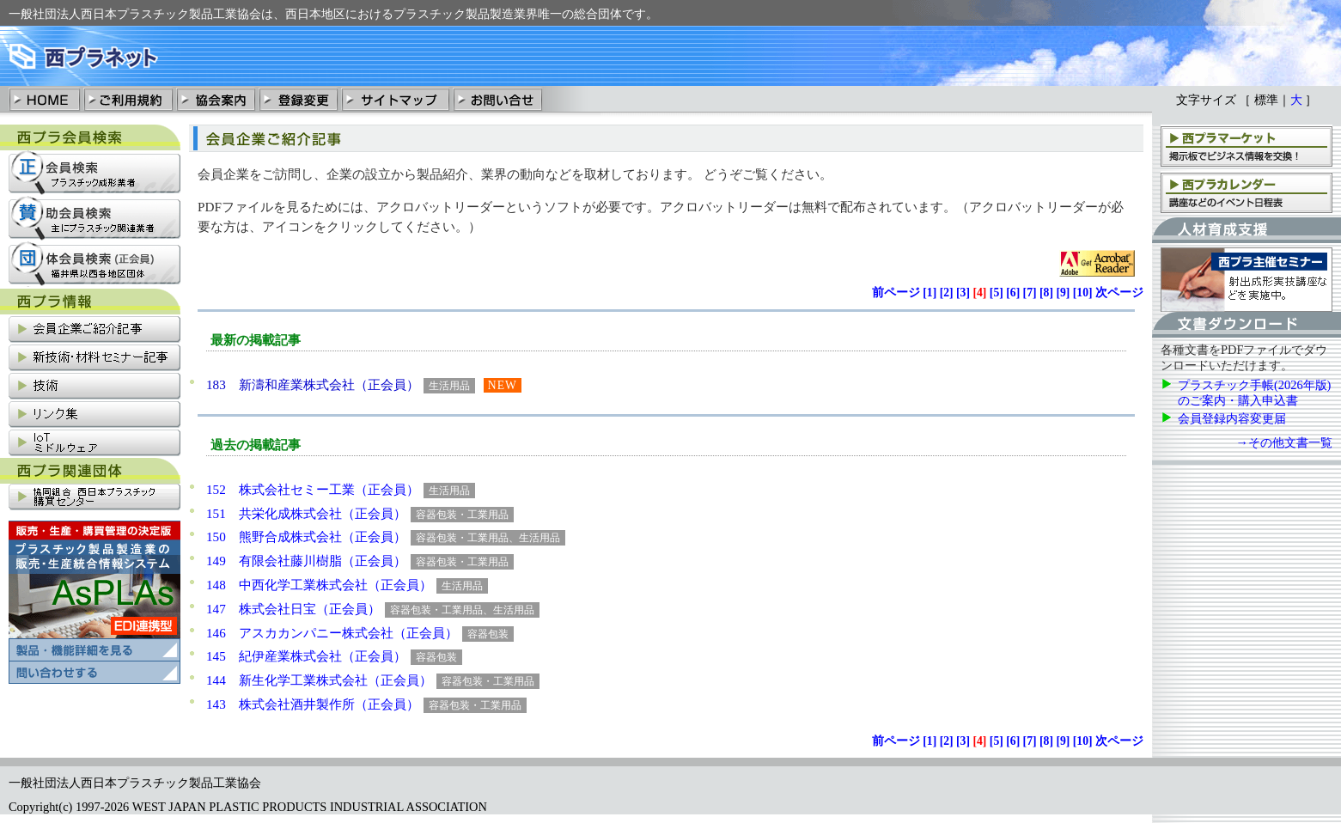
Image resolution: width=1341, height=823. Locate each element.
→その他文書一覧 (1284, 442)
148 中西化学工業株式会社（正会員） (319, 584)
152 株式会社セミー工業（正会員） (312, 489)
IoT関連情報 (94, 444)
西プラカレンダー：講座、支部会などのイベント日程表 (1246, 192)
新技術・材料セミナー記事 (94, 358)
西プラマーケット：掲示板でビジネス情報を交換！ (1246, 146)
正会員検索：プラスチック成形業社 (94, 173)
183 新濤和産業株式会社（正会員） (312, 384)
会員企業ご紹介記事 (94, 330)
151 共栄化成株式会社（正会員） (306, 513)
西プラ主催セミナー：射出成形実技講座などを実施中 (1246, 279)
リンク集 (94, 415)
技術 (94, 387)
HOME (45, 99)
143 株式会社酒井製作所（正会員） (312, 704)
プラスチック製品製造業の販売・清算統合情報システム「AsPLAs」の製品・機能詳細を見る (94, 591)
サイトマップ (395, 99)
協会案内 (215, 99)
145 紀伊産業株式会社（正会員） (306, 656)
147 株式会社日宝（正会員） (293, 608)
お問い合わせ (497, 99)
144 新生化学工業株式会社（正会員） (319, 680)
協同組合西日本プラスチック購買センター (94, 498)
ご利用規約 (128, 99)
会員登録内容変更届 (1232, 418)
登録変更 (298, 99)
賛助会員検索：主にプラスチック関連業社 (94, 218)
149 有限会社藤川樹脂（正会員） (306, 560)
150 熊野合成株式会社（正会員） (306, 536)
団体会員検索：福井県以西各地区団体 (94, 264)
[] (929, 292)
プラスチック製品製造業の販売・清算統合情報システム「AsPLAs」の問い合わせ (94, 672)
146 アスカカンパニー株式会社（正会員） (332, 632)
